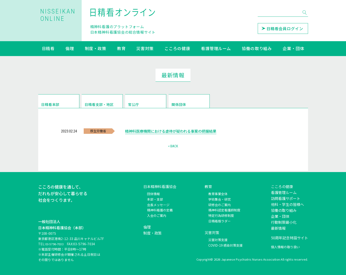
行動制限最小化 (284, 222)
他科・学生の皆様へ (287, 204)
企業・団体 (293, 48)
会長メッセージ (158, 204)
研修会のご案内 (219, 204)
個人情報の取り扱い (285, 247)
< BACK (173, 147)
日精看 (48, 48)
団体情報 (153, 193)
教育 (121, 48)
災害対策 (145, 48)
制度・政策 (96, 48)
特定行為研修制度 (221, 215)
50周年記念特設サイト (289, 237)
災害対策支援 (218, 239)
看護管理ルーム (216, 48)
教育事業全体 (218, 193)
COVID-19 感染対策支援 (225, 245)
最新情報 (278, 228)
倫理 (69, 48)
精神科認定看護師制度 (224, 210)
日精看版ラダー (219, 221)
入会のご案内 (156, 215)
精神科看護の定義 (160, 210)
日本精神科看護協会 (159, 186)
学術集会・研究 (219, 199)
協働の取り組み (257, 48)
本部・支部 (155, 199)
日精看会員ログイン (282, 28)
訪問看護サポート (285, 198)
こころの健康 (177, 48)
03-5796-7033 (56, 244)
